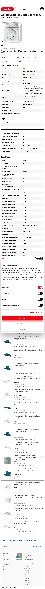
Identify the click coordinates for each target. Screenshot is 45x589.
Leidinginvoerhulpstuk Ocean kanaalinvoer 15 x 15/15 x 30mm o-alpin (28, 496)
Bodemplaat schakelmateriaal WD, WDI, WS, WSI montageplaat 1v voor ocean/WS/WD (28, 457)
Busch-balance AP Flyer (27, 555)
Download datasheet (10, 51)
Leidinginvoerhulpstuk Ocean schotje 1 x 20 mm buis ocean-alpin (28, 483)
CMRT (20, 61)
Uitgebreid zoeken (35, 546)
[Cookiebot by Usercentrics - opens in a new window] (34, 258)
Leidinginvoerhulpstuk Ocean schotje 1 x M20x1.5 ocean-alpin (28, 390)
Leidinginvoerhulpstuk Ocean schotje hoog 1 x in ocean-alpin (27, 417)
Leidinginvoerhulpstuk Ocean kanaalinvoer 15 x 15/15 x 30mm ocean (27, 470)
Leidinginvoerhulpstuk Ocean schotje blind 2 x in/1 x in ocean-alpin (27, 443)
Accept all (22, 318)
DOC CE (4, 61)
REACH (4, 57)
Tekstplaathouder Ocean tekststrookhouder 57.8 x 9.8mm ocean (28, 377)
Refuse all (22, 329)
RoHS (30, 57)
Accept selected (22, 324)
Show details (34, 312)
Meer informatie (27, 51)
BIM (18, 57)
